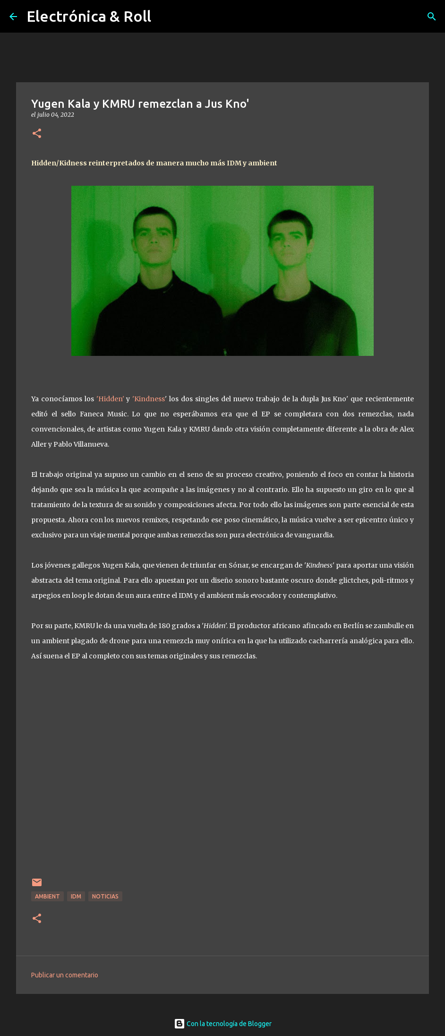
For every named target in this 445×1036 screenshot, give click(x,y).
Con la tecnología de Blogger (223, 1023)
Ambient (47, 896)
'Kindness (148, 399)
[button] (37, 134)
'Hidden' (110, 399)
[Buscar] (431, 16)
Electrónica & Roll (88, 16)
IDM (76, 896)
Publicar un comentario (64, 975)
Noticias (105, 896)
